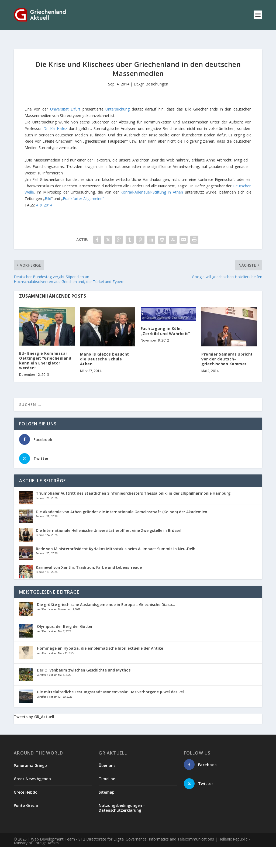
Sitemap (107, 783)
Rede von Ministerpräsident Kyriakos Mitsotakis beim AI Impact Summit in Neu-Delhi (116, 540)
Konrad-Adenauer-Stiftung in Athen (151, 183)
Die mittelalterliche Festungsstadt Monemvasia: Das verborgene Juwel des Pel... (112, 683)
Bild (48, 189)
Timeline (107, 770)
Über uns (107, 756)
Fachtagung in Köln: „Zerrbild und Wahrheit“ (165, 322)
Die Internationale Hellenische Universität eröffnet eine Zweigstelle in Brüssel (108, 521)
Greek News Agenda (32, 770)
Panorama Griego (30, 756)
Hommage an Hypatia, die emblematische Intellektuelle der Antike (100, 639)
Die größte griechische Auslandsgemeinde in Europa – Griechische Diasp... (106, 595)
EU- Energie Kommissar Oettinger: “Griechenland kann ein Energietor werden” (45, 352)
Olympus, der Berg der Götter (65, 617)
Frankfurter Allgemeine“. (84, 189)
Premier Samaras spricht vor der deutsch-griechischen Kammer (227, 350)
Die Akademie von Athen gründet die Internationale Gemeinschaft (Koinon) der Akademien (121, 503)
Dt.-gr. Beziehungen (151, 75)
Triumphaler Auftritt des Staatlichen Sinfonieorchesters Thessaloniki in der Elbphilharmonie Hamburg (133, 484)
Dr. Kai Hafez (56, 119)
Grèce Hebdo (25, 783)
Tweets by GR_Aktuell (34, 708)
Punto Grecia (26, 796)
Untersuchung (118, 100)
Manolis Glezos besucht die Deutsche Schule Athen (104, 350)
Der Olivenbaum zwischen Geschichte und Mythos (83, 661)
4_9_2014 (44, 196)
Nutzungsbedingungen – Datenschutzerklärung (122, 799)
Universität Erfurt (65, 100)
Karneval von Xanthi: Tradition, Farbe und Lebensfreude (89, 558)
